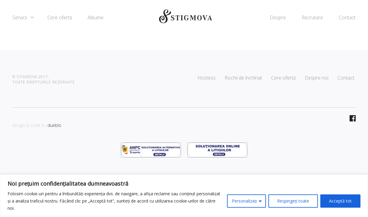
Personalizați (244, 201)
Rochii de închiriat (243, 77)
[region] (184, 196)
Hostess (206, 77)
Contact (347, 17)
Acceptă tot (340, 201)
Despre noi (316, 77)
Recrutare (312, 17)
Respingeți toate (293, 201)
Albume (96, 17)
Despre (278, 17)
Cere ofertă (59, 17)
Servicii (19, 17)
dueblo (54, 125)
